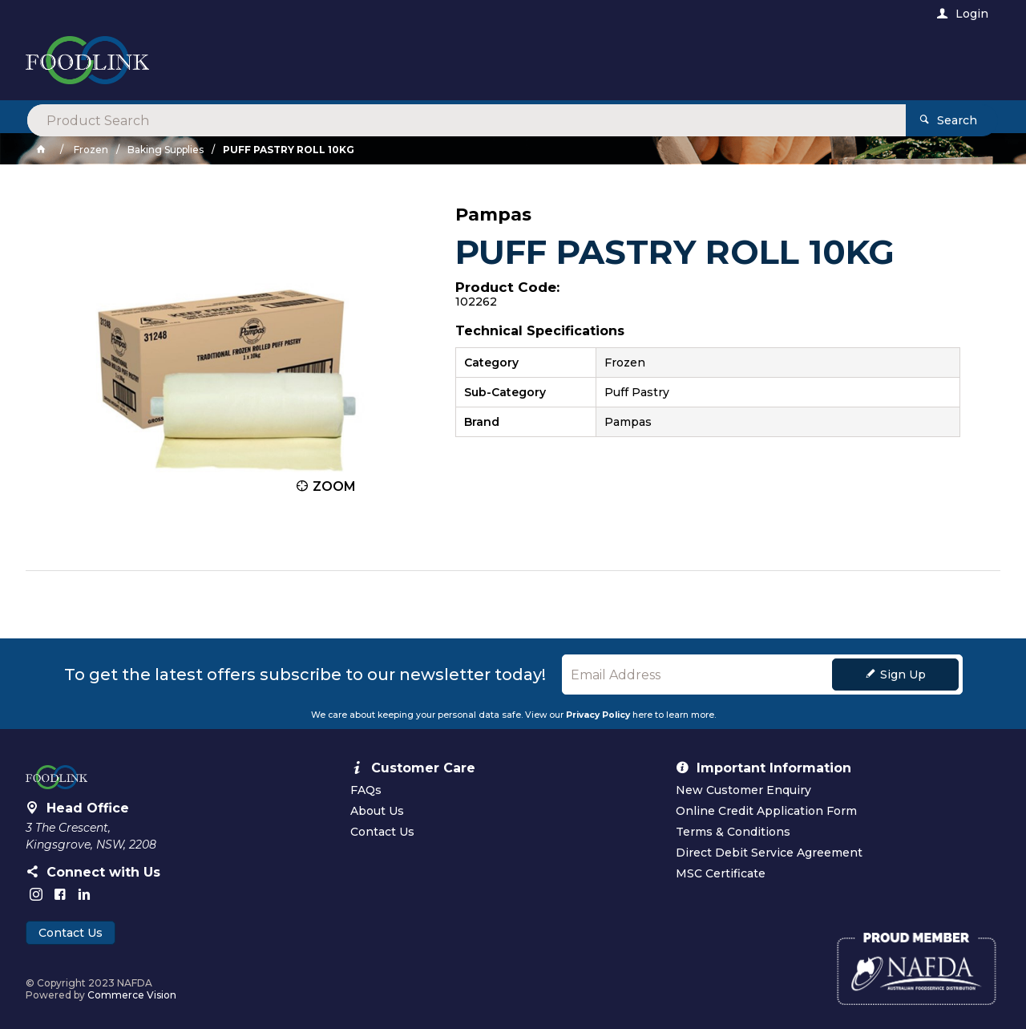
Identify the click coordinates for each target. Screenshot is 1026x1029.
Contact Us (70, 933)
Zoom (334, 486)
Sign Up (903, 674)
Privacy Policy (598, 715)
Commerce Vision (131, 995)
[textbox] (447, 64)
